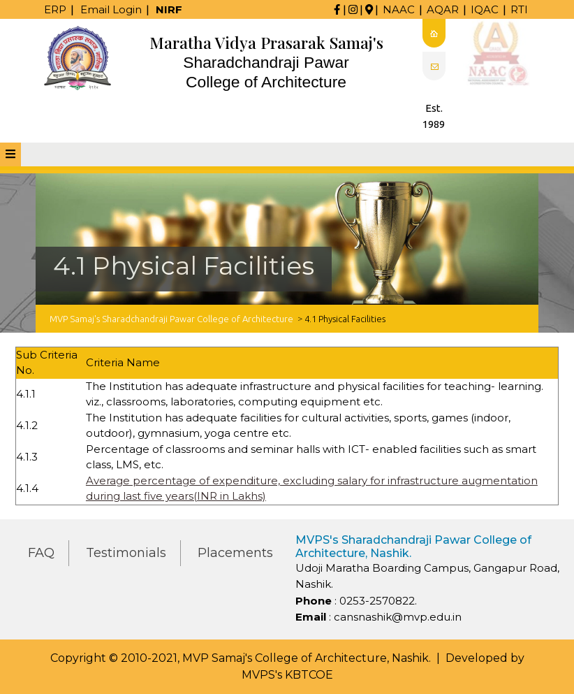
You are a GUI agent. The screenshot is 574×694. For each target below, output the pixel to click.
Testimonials (126, 553)
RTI (519, 9)
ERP (55, 9)
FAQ (41, 553)
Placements (235, 553)
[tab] (10, 154)
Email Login (111, 9)
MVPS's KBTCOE (287, 674)
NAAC (399, 9)
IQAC (485, 9)
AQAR (443, 9)
